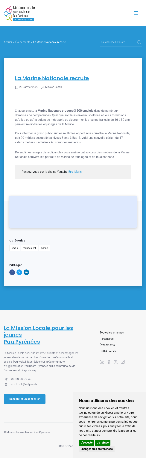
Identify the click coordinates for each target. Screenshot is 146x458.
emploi (14, 248)
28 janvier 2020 (26, 87)
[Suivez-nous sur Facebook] (109, 361)
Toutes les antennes (112, 332)
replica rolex (55, 152)
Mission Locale (52, 87)
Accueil (8, 42)
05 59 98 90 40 (21, 379)
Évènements (22, 42)
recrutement (29, 248)
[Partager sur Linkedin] (26, 272)
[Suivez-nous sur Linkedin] (102, 361)
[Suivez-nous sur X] (116, 361)
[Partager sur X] (19, 272)
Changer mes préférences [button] (96, 448)
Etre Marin (75, 172)
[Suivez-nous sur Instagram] (123, 361)
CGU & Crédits (108, 351)
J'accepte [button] (86, 442)
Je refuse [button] (103, 442)
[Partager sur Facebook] (12, 272)
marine (44, 248)
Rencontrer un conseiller (24, 398)
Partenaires (107, 338)
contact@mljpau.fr (24, 384)
